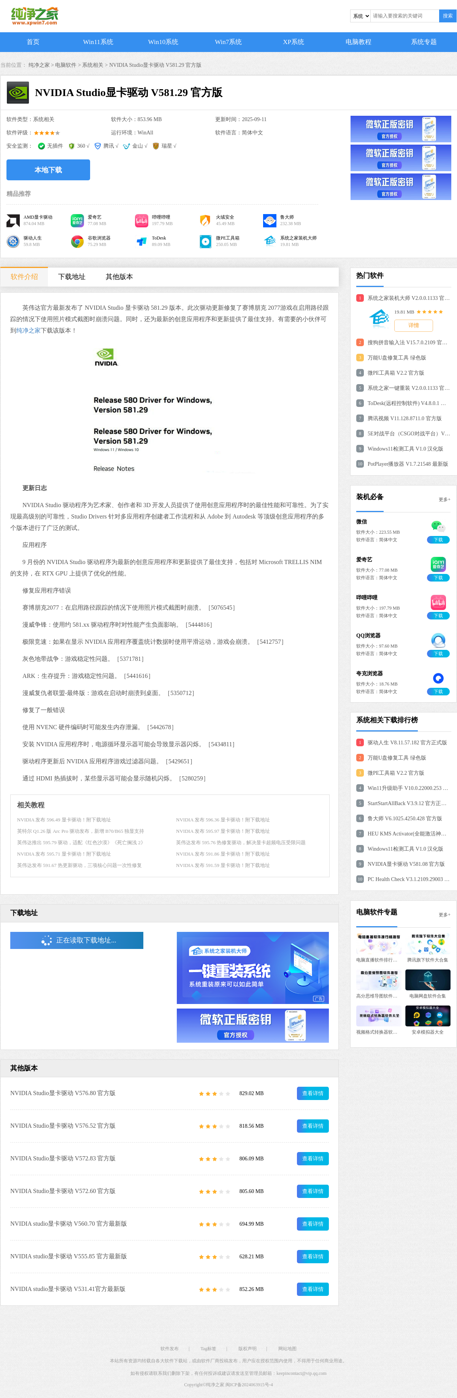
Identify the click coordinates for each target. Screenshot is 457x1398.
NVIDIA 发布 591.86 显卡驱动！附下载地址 (223, 854)
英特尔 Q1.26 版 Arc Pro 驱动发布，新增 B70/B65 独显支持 (80, 831)
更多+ (445, 499)
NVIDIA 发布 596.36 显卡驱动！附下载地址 (223, 820)
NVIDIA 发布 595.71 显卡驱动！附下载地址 (64, 854)
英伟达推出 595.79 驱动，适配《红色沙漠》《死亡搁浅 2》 (81, 842)
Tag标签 (208, 1348)
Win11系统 (98, 42)
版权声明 (247, 1348)
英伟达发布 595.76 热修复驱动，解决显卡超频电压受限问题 (241, 842)
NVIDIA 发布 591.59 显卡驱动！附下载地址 (223, 865)
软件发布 (169, 1348)
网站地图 (287, 1348)
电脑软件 (65, 65)
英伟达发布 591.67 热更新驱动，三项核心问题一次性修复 (79, 865)
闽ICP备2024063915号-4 (249, 1384)
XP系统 (293, 42)
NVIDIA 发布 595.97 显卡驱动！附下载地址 (223, 831)
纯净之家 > (42, 65)
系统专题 (424, 42)
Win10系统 (163, 42)
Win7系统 (228, 42)
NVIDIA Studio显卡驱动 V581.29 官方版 (155, 65)
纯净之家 (28, 330)
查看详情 (313, 1093)
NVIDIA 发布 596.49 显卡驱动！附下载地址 (64, 820)
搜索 (448, 16)
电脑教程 (358, 42)
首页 (33, 42)
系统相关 (92, 65)
